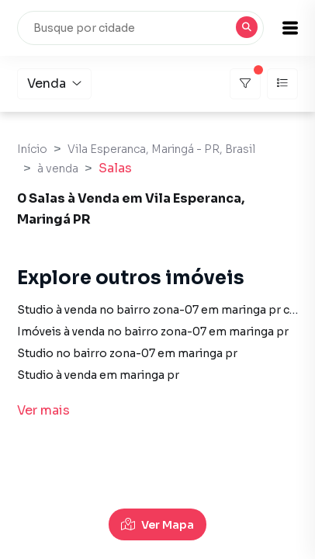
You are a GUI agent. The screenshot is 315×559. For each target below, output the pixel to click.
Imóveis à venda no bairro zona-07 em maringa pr (153, 332)
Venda (54, 83)
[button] (290, 28)
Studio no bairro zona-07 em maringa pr (127, 353)
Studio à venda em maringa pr (98, 375)
